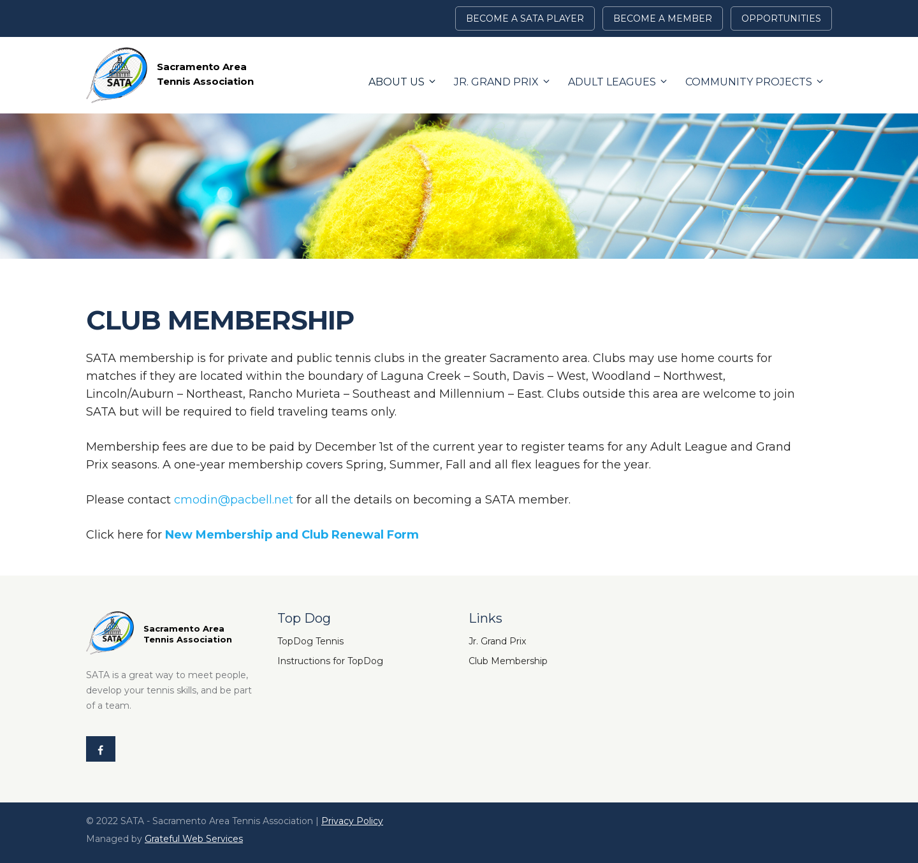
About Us (396, 82)
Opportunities (781, 18)
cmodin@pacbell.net (233, 500)
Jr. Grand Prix (496, 82)
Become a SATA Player (525, 18)
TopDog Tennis (310, 641)
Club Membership (508, 661)
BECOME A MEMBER (662, 18)
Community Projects (748, 82)
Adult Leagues (612, 82)
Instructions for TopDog (330, 661)
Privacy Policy (352, 821)
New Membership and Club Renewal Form (292, 535)
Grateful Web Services (194, 839)
